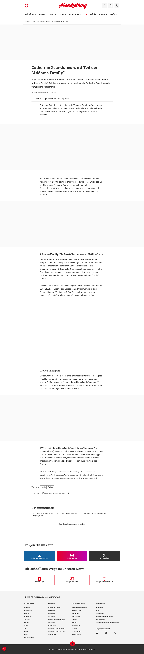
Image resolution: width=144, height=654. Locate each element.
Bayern (26, 613)
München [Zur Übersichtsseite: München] (29, 14)
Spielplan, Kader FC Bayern (56, 628)
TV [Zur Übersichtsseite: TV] (85, 14)
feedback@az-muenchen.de (88, 478)
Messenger (51, 613)
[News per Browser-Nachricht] (104, 580)
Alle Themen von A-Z (54, 607)
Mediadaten (76, 625)
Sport (26, 625)
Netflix (65, 111)
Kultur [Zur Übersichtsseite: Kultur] (102, 14)
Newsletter (51, 610)
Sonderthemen (76, 634)
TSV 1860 (27, 619)
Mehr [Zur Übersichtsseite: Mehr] (113, 14)
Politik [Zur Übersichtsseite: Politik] (93, 14)
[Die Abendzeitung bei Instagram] (72, 556)
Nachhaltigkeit (29, 637)
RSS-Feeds (51, 616)
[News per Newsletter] (72, 580)
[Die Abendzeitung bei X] (104, 556)
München (27, 607)
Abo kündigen (100, 619)
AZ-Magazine (76, 631)
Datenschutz (100, 613)
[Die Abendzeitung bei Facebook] (39, 556)
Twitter (50, 487)
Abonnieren (75, 613)
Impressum (99, 607)
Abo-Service (76, 616)
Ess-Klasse (51, 622)
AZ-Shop (74, 628)
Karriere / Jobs (76, 610)
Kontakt (74, 622)
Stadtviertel (28, 610)
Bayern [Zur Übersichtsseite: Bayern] (42, 14)
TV (34, 21)
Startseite (28, 21)
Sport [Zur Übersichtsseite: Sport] (51, 14)
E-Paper (74, 619)
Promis (26, 622)
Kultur (26, 631)
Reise (26, 634)
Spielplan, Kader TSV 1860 (56, 631)
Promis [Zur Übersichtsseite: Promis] (62, 14)
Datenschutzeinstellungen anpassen (107, 622)
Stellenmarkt (52, 634)
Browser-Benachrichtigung (56, 619)
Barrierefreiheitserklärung (104, 616)
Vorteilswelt (52, 625)
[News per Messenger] (39, 580)
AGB (97, 610)
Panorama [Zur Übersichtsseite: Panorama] (74, 14)
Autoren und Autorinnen (79, 607)
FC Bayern (27, 616)
